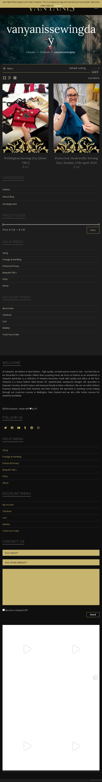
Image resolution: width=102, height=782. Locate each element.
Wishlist (6, 328)
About (5, 285)
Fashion (6, 189)
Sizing (5, 253)
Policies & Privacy (11, 266)
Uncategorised (10, 204)
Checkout (7, 314)
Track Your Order (11, 334)
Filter (93, 230)
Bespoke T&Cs (9, 272)
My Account (8, 308)
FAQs (5, 279)
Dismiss (58, 5)
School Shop (8, 196)
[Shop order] (84, 68)
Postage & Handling (12, 259)
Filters (10, 68)
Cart (5, 321)
